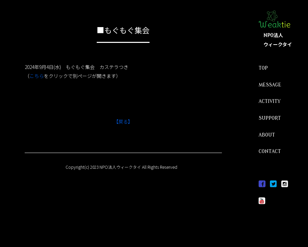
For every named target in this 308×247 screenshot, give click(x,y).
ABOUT (267, 135)
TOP (263, 68)
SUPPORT (270, 118)
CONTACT (270, 151)
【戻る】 (123, 121)
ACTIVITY (270, 101)
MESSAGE (270, 84)
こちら (36, 75)
